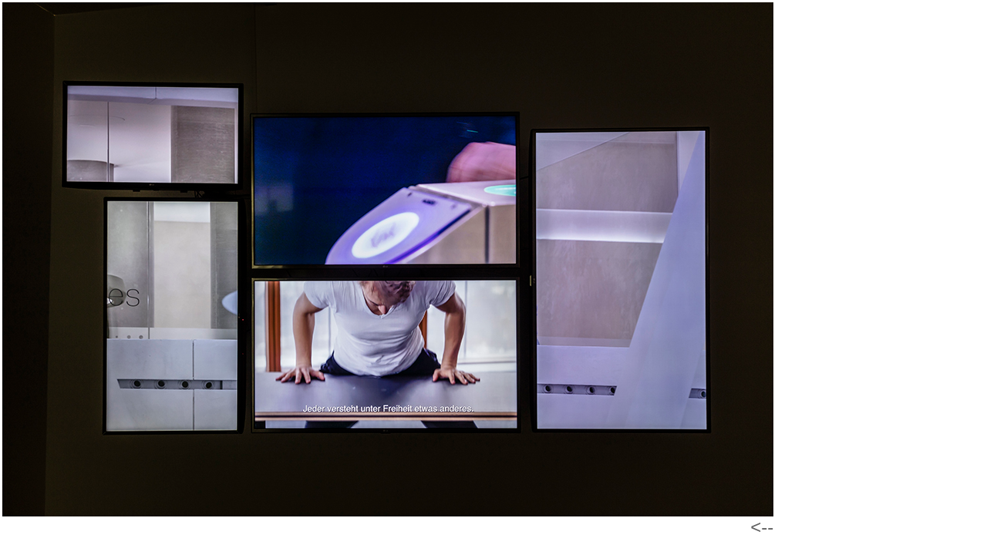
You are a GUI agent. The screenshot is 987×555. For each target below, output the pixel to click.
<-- (761, 526)
